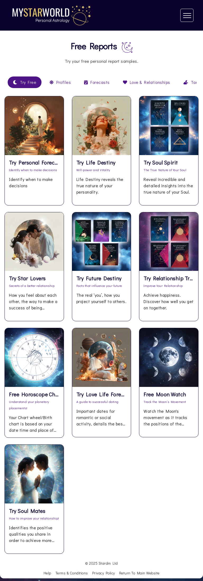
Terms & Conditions (72, 572)
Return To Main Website (139, 572)
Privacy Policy (103, 572)
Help (47, 572)
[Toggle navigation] (186, 15)
